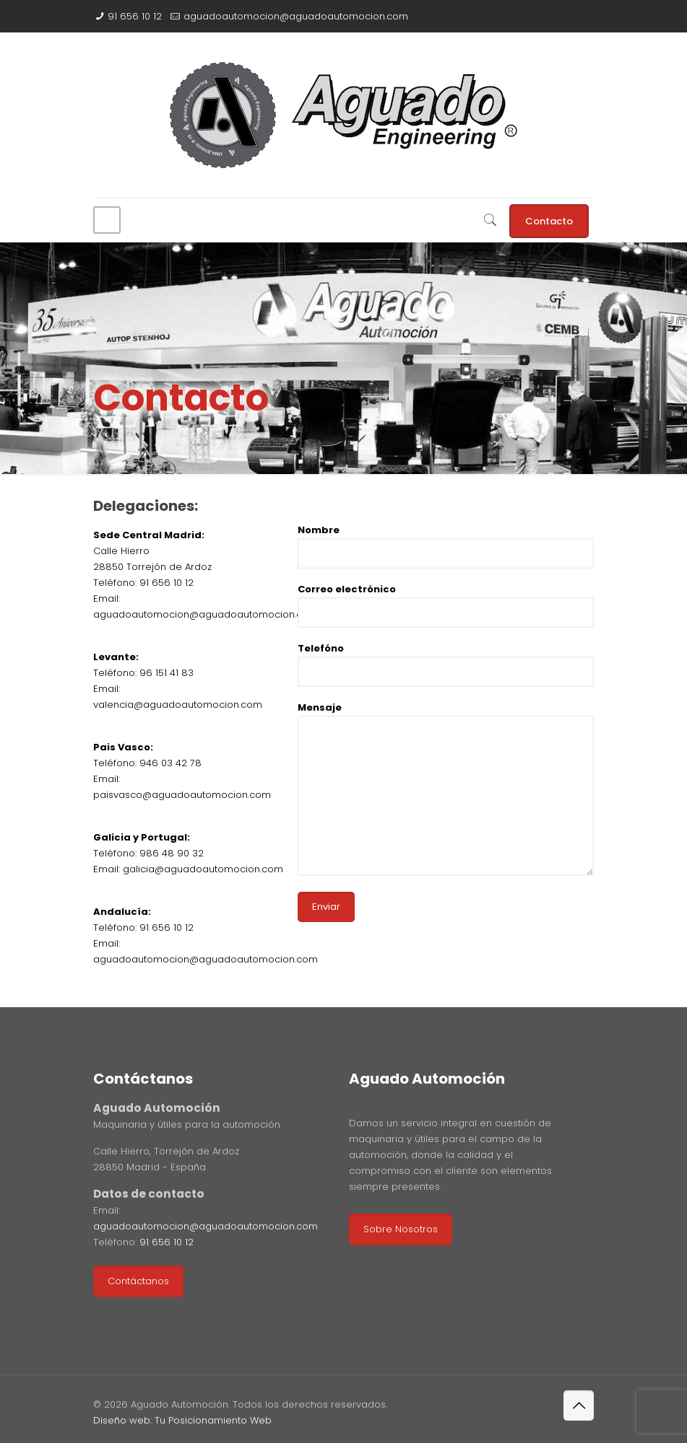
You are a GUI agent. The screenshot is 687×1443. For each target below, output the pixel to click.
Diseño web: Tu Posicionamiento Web (182, 1420)
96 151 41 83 (166, 673)
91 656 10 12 (135, 16)
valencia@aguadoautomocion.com (177, 704)
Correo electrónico (446, 605)
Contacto (549, 221)
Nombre (446, 546)
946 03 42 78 (170, 763)
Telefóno (446, 664)
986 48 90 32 (171, 853)
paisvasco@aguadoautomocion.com (182, 795)
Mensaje (446, 788)
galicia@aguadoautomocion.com (203, 869)
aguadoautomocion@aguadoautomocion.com (295, 16)
